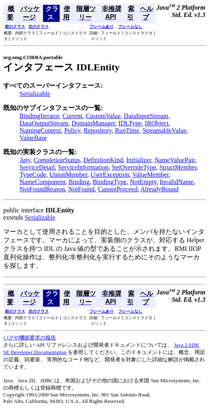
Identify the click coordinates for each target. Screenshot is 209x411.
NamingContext (40, 130)
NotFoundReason (42, 189)
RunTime (127, 130)
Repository (98, 130)
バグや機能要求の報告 (29, 338)
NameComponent (42, 181)
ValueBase (33, 137)
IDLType (130, 123)
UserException (109, 174)
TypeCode (32, 174)
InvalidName (176, 181)
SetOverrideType (134, 167)
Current (72, 115)
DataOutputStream (43, 123)
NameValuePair (175, 160)
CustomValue (103, 115)
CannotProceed (118, 189)
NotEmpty (143, 181)
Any (24, 160)
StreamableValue (164, 130)
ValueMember (150, 174)
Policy (72, 130)
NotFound (81, 189)
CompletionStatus (57, 160)
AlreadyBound (159, 189)
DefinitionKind (103, 160)
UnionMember (69, 174)
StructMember (178, 167)
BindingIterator (39, 115)
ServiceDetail (37, 167)
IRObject (157, 123)
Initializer (138, 160)
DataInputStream (146, 115)
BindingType (109, 181)
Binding (79, 181)
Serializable (34, 93)
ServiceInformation (83, 167)
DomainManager (93, 123)
